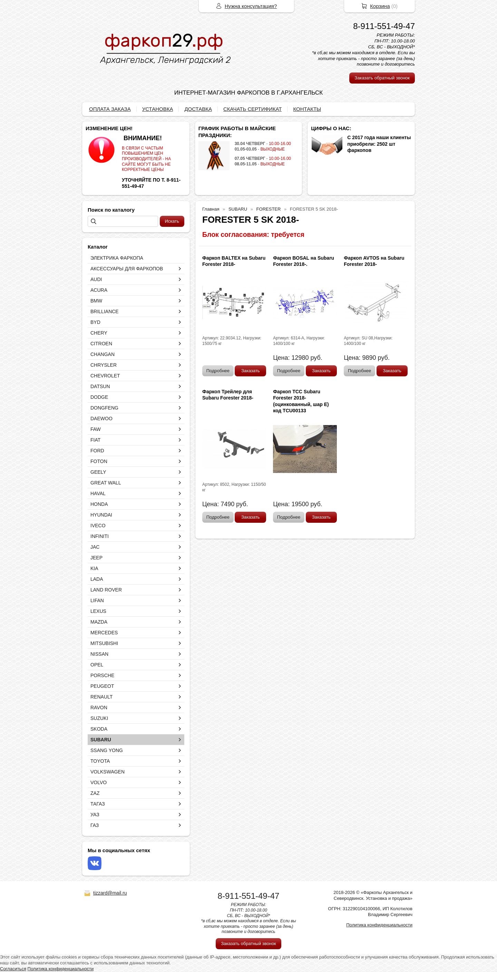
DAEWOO (101, 418)
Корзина (380, 6)
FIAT (95, 440)
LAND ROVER (106, 590)
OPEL (96, 664)
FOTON (98, 461)
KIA (94, 568)
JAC (94, 547)
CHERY (98, 333)
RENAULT (101, 697)
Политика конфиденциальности (379, 924)
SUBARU (100, 739)
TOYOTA (100, 761)
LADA (96, 579)
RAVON (98, 707)
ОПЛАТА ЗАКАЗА (110, 109)
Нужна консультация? (251, 6)
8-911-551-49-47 (384, 26)
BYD (95, 322)
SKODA (98, 729)
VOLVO (98, 782)
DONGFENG (104, 408)
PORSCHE (102, 675)
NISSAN (99, 654)
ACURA (98, 290)
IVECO (98, 525)
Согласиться (13, 968)
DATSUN (100, 386)
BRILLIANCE (104, 311)
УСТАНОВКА (157, 109)
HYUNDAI (101, 515)
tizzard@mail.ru (110, 893)
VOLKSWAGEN (107, 771)
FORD (97, 450)
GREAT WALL (105, 482)
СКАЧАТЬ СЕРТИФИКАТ (252, 109)
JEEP (96, 557)
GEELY (98, 472)
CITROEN (101, 343)
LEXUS (98, 611)
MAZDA (98, 622)
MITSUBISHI (104, 643)
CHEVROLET (105, 375)
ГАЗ (94, 825)
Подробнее (218, 370)
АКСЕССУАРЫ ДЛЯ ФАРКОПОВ (126, 268)
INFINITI (99, 536)
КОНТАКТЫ (307, 109)
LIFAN (97, 600)
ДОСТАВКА (198, 109)
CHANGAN (102, 354)
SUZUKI (99, 718)
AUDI (96, 279)
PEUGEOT (102, 686)
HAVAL (98, 493)
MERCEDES (104, 632)
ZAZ (94, 793)
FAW (95, 429)
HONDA (99, 504)
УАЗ (94, 814)
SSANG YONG (106, 750)
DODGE (99, 397)
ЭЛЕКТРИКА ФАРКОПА (116, 258)
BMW (96, 301)
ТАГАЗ (97, 804)
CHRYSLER (103, 365)
